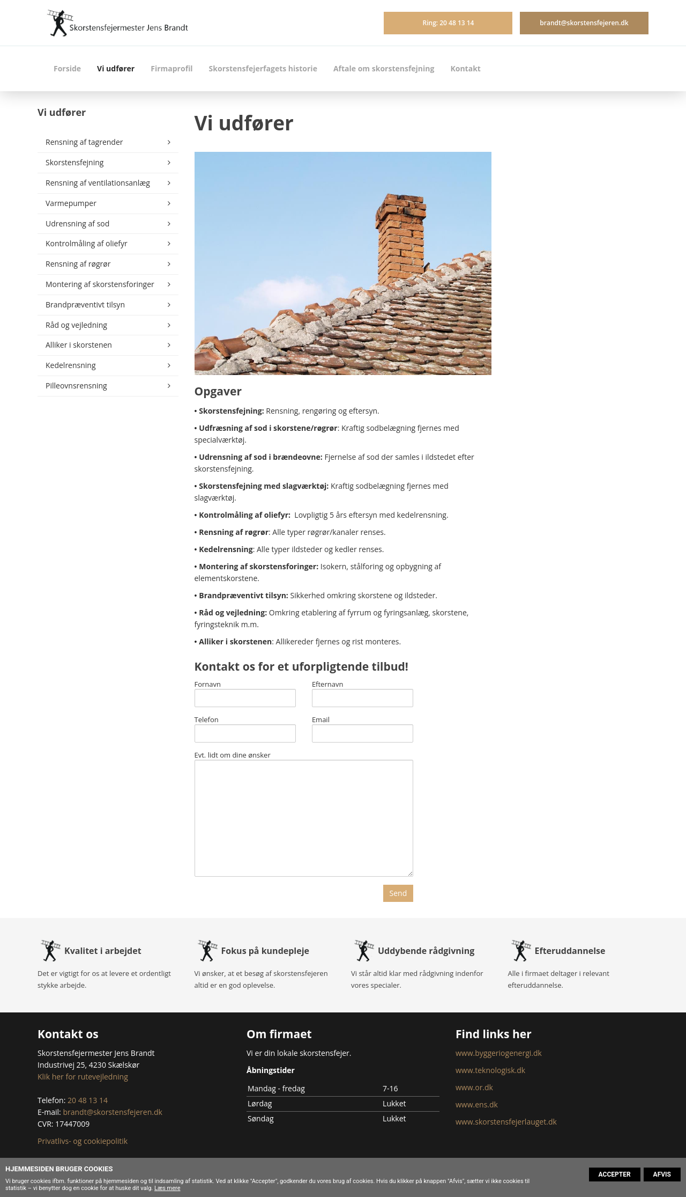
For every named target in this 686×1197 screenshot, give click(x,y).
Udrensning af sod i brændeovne (259, 457)
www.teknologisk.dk (490, 1070)
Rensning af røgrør (78, 264)
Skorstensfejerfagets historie (263, 68)
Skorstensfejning (74, 162)
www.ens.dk (477, 1104)
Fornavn (208, 684)
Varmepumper (71, 203)
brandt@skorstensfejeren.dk (584, 22)
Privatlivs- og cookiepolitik (83, 1141)
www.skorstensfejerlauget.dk (506, 1122)
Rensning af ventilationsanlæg (98, 183)
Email (321, 720)
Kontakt (465, 68)
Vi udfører (116, 68)
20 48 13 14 (88, 1100)
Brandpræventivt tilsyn (85, 304)
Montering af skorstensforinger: (258, 566)
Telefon (207, 720)
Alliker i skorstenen (79, 345)
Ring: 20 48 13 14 (448, 22)
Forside (67, 68)
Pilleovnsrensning (76, 385)
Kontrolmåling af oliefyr (87, 243)
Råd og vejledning (76, 325)
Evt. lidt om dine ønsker (233, 755)
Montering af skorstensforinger (100, 284)
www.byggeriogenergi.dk (499, 1053)
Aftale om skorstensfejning (384, 68)
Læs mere (167, 1188)
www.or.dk (474, 1087)
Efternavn (328, 684)
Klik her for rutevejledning (83, 1076)
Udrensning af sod (77, 223)
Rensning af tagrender (84, 142)
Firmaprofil (171, 68)
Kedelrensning (71, 365)
